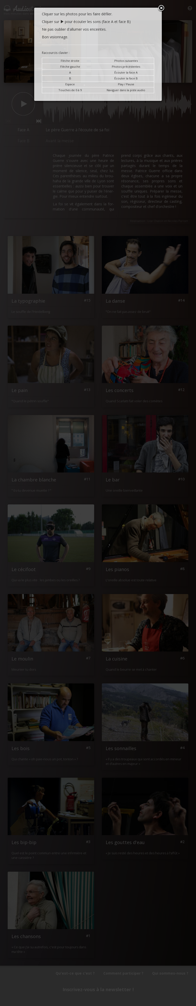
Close (161, 8)
